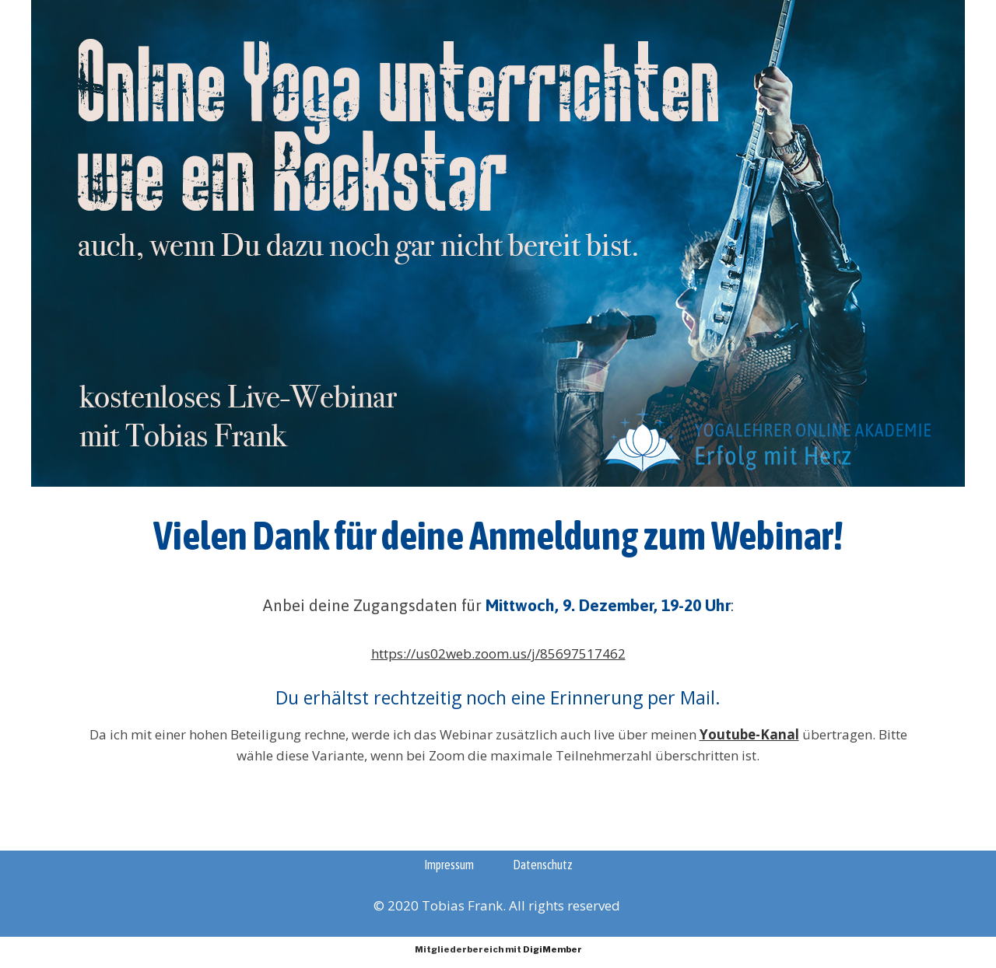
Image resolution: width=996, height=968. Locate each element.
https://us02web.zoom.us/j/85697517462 (498, 653)
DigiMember (552, 949)
